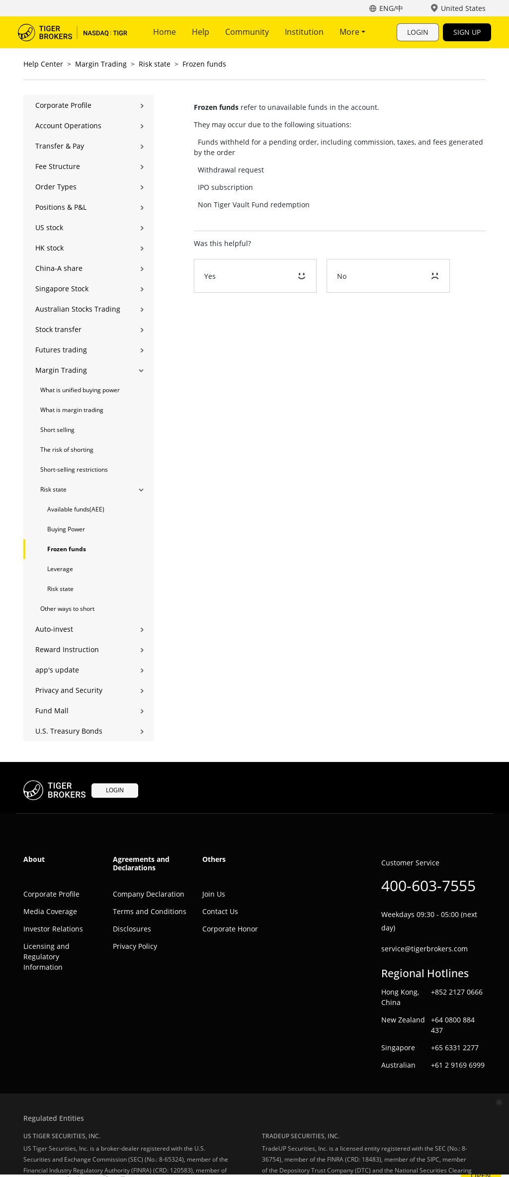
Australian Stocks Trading (77, 309)
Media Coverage (50, 911)
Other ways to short (67, 608)
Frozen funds (204, 64)
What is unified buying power (80, 390)
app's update (57, 669)
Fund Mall (52, 710)
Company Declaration (148, 894)
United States (463, 8)
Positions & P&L (60, 207)
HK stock (49, 247)
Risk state (154, 64)
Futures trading (61, 349)
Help (200, 31)
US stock (49, 227)
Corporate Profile (63, 105)
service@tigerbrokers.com (424, 948)
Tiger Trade (72, 32)
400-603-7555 (428, 885)
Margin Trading (101, 64)
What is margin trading (71, 410)
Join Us (213, 894)
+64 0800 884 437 (453, 1025)
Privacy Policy (135, 946)
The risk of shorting (66, 449)
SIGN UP (467, 32)
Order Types (56, 186)
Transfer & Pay (59, 146)
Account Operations (68, 125)
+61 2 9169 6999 (458, 1065)
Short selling (57, 429)
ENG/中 (391, 8)
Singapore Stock (61, 288)
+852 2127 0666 (457, 992)
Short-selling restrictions (74, 469)
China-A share (59, 268)
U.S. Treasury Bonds (68, 731)
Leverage (60, 569)
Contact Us (220, 911)
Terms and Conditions (149, 911)
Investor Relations (53, 928)
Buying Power (66, 529)
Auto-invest (54, 629)
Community (247, 31)
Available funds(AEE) (75, 509)
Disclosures (132, 928)
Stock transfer (58, 329)
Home (164, 31)
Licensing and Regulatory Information (46, 956)
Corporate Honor (230, 928)
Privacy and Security (68, 690)
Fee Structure (57, 166)
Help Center (43, 64)
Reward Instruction (67, 649)
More (352, 31)
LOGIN (417, 32)
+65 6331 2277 (455, 1047)
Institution (304, 31)
